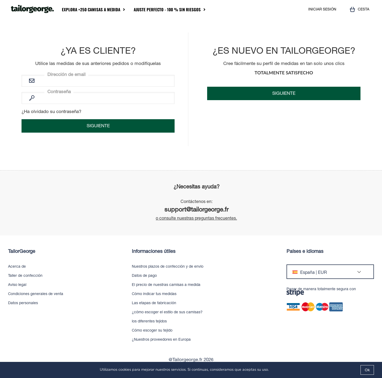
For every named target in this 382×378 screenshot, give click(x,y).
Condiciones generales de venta (35, 294)
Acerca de (17, 266)
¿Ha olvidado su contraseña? (51, 111)
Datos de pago (144, 275)
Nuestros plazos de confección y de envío (167, 266)
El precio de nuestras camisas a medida (166, 284)
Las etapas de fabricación (154, 303)
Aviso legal (17, 284)
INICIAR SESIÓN (322, 9)
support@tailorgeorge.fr (196, 209)
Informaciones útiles (153, 251)
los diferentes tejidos (149, 321)
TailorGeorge (21, 251)
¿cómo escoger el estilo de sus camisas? (167, 312)
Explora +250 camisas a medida (91, 10)
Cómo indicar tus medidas (154, 294)
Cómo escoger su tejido (152, 330)
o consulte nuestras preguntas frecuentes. (196, 218)
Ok (367, 370)
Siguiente (283, 93)
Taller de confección (25, 275)
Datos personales (23, 303)
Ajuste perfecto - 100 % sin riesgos (167, 10)
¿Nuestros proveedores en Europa (161, 339)
